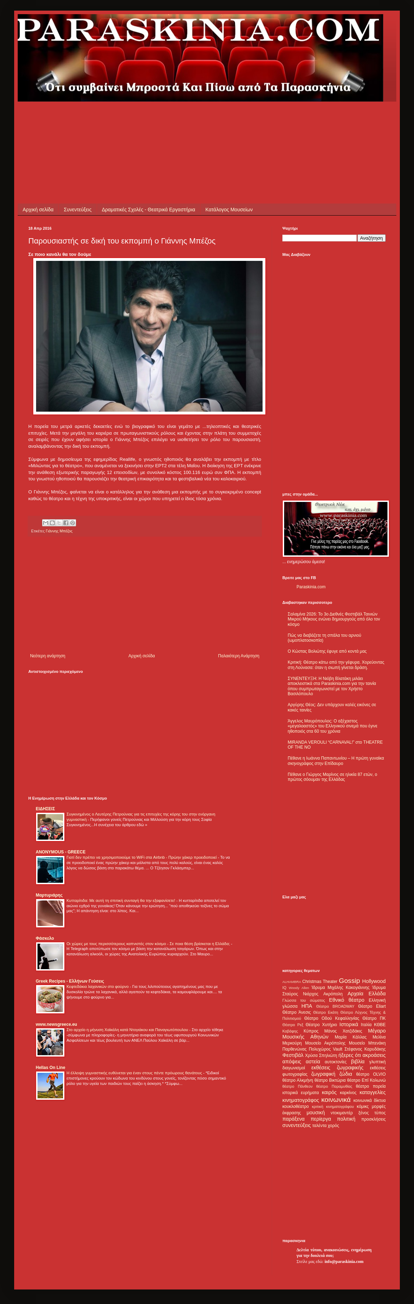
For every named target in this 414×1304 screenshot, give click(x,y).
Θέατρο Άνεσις (296, 1012)
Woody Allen (299, 988)
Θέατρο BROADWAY (335, 1006)
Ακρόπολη (333, 993)
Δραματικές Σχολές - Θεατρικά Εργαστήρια (148, 209)
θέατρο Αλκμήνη (297, 1080)
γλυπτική (377, 1061)
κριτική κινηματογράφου (333, 1106)
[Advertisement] (157, 117)
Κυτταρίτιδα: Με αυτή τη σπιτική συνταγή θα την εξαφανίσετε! (121, 900)
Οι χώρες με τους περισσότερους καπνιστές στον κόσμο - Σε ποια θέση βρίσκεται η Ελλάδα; (149, 944)
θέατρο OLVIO (371, 1074)
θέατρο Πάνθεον (297, 1086)
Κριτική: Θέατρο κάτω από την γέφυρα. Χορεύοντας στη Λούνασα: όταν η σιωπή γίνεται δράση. (336, 665)
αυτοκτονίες (336, 1061)
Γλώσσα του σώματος (303, 1000)
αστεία (313, 1061)
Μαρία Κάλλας (351, 1037)
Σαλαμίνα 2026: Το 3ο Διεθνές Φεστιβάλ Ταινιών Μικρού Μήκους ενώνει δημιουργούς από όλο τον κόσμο (334, 619)
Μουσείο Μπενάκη (367, 1043)
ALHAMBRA (291, 982)
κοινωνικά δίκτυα (369, 1100)
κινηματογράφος (300, 1100)
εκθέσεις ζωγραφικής (337, 1067)
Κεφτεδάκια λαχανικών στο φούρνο (98, 986)
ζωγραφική (323, 1074)
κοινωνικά (336, 1099)
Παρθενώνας (294, 1049)
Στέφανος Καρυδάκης (365, 1049)
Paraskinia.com (311, 586)
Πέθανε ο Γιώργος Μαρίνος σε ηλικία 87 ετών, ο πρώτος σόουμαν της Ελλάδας (332, 777)
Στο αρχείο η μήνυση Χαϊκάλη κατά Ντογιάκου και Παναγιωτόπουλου (128, 1030)
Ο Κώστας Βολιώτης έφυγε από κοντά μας (327, 651)
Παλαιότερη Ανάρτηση (238, 655)
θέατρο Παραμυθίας (334, 1086)
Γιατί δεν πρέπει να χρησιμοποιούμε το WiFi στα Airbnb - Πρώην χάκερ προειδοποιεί (142, 857)
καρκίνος (348, 1092)
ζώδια (345, 1074)
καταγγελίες (373, 1092)
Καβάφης (290, 1031)
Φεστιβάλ (292, 1055)
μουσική (316, 1112)
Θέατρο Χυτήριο (321, 1024)
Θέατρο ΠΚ (374, 1018)
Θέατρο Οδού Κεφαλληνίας (332, 1018)
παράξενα (293, 1119)
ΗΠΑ (306, 1006)
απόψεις (291, 1061)
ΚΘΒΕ (380, 1024)
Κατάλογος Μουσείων (229, 209)
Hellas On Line (50, 1067)
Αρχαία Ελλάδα (366, 993)
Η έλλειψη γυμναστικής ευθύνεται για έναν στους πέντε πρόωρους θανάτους (135, 1073)
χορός (333, 1125)
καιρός (329, 1092)
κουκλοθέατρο (295, 1106)
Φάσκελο (45, 938)
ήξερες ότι (349, 1055)
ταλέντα (319, 1125)
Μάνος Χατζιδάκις (343, 1031)
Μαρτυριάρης (49, 895)
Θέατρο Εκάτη (325, 1012)
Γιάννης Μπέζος (59, 531)
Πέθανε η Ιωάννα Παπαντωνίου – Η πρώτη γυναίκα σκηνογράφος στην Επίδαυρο (336, 761)
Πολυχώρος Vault (326, 1049)
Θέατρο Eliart (372, 1006)
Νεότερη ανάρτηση (47, 655)
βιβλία (357, 1061)
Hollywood (374, 981)
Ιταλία (366, 1024)
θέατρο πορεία (371, 1086)
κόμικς (363, 1106)
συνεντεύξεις (296, 1125)
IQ (284, 987)
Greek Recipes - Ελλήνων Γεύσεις (70, 981)
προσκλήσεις (373, 1119)
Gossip (349, 980)
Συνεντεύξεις (77, 209)
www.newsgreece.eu (56, 1024)
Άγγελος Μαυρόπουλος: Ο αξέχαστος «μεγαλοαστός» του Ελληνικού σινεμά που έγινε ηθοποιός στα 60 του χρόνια (332, 726)
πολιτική (346, 1119)
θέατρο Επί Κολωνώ (366, 1080)
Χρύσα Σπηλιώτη (321, 1055)
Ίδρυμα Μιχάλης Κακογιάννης (340, 987)
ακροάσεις (374, 1055)
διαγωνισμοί (293, 1067)
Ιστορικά (348, 1024)
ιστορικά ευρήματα (300, 1092)
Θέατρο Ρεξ (292, 1025)
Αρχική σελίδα (38, 209)
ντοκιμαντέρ (342, 1112)
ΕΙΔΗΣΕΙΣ (45, 808)
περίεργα (321, 1119)
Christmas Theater (319, 981)
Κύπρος (311, 1031)
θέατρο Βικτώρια (330, 1080)
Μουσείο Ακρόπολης (325, 1043)
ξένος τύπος (372, 1112)
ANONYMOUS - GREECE (61, 852)
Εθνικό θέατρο (346, 1000)
